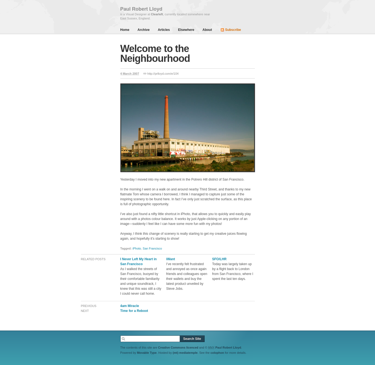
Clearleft (157, 14)
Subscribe (233, 30)
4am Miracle (129, 306)
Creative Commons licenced (178, 347)
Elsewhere (186, 30)
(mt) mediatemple (185, 352)
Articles (164, 30)
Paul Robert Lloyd (228, 347)
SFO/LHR (219, 259)
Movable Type (147, 352)
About (207, 30)
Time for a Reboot (134, 311)
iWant (170, 259)
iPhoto (137, 248)
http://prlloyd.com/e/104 (163, 73)
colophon (217, 352)
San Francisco (152, 248)
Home (124, 30)
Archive (144, 30)
